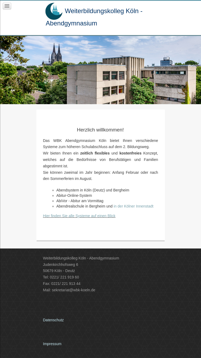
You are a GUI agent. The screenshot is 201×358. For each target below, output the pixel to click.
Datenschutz (53, 320)
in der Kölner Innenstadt (134, 206)
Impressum (52, 344)
